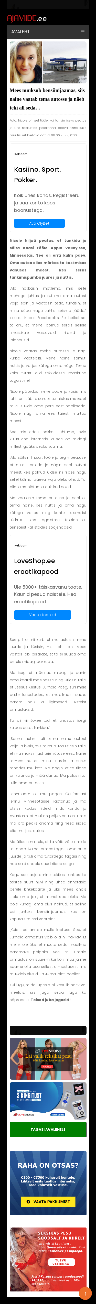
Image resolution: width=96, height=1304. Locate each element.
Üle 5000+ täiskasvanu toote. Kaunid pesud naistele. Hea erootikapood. (48, 594)
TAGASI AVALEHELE (48, 1129)
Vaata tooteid (42, 614)
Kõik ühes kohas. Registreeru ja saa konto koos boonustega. (47, 202)
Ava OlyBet (39, 223)
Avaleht (20, 32)
